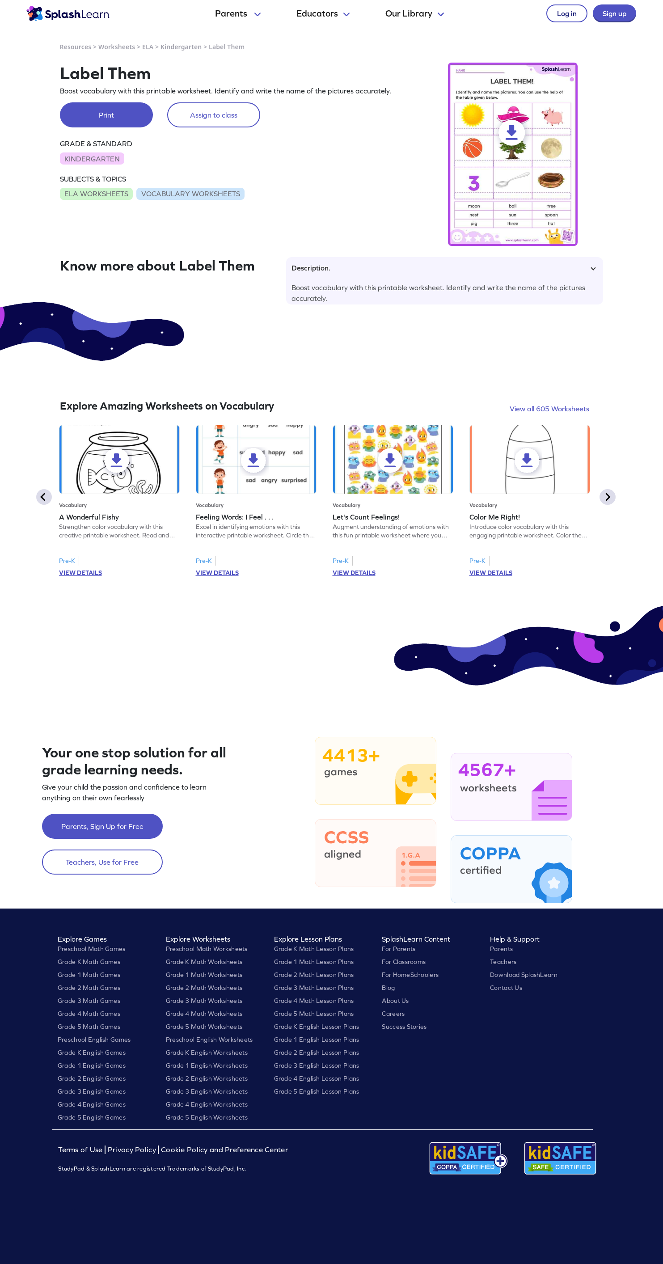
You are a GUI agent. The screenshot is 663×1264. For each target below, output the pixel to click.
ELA (147, 46)
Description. (443, 268)
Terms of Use (81, 1150)
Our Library (414, 13)
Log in (567, 13)
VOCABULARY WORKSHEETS (190, 194)
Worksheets (116, 46)
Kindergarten (181, 46)
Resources (76, 46)
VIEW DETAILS (80, 572)
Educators (323, 13)
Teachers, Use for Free (102, 862)
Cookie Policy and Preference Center (224, 1150)
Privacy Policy (132, 1150)
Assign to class (213, 115)
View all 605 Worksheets (549, 409)
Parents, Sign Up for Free (102, 826)
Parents (238, 13)
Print (106, 115)
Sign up (614, 13)
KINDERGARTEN (92, 159)
